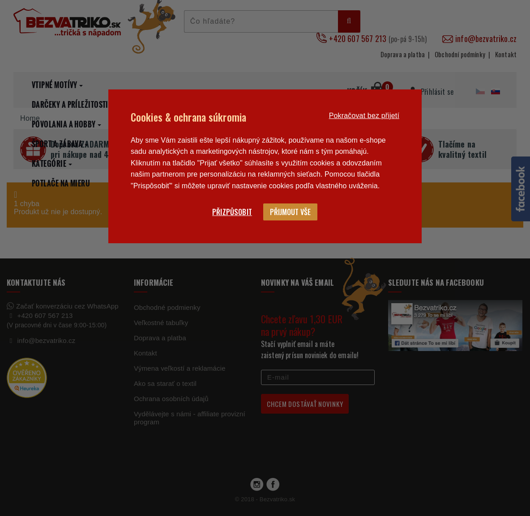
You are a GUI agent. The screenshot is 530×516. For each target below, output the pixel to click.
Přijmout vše (290, 212)
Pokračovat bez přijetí (364, 115)
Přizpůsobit (232, 212)
